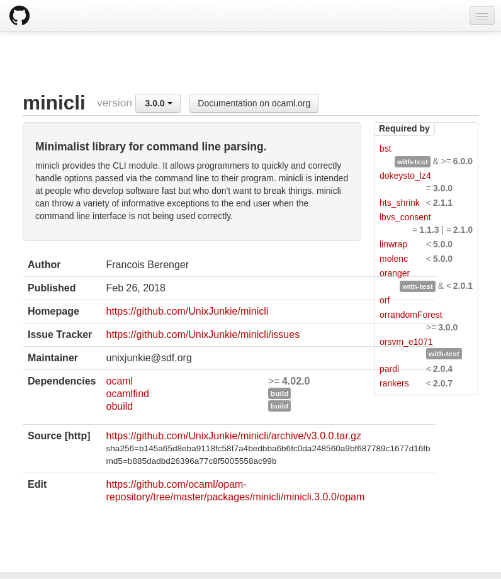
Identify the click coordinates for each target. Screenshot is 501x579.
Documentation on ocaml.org (254, 103)
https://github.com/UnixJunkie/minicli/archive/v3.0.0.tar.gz (233, 435)
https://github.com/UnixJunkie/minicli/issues (203, 334)
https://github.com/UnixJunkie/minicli (187, 311)
